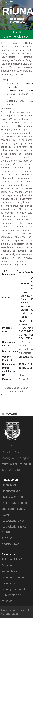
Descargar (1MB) (16, 100)
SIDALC (7, 538)
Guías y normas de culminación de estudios (13, 595)
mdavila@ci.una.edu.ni (17, 464)
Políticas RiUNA (11, 559)
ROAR (6, 514)
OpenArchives (11, 491)
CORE (6, 532)
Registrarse (21, 36)
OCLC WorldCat (12, 496)
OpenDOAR (9, 485)
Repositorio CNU (13, 520)
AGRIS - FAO (10, 544)
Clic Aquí (23, 379)
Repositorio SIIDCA (14, 526)
